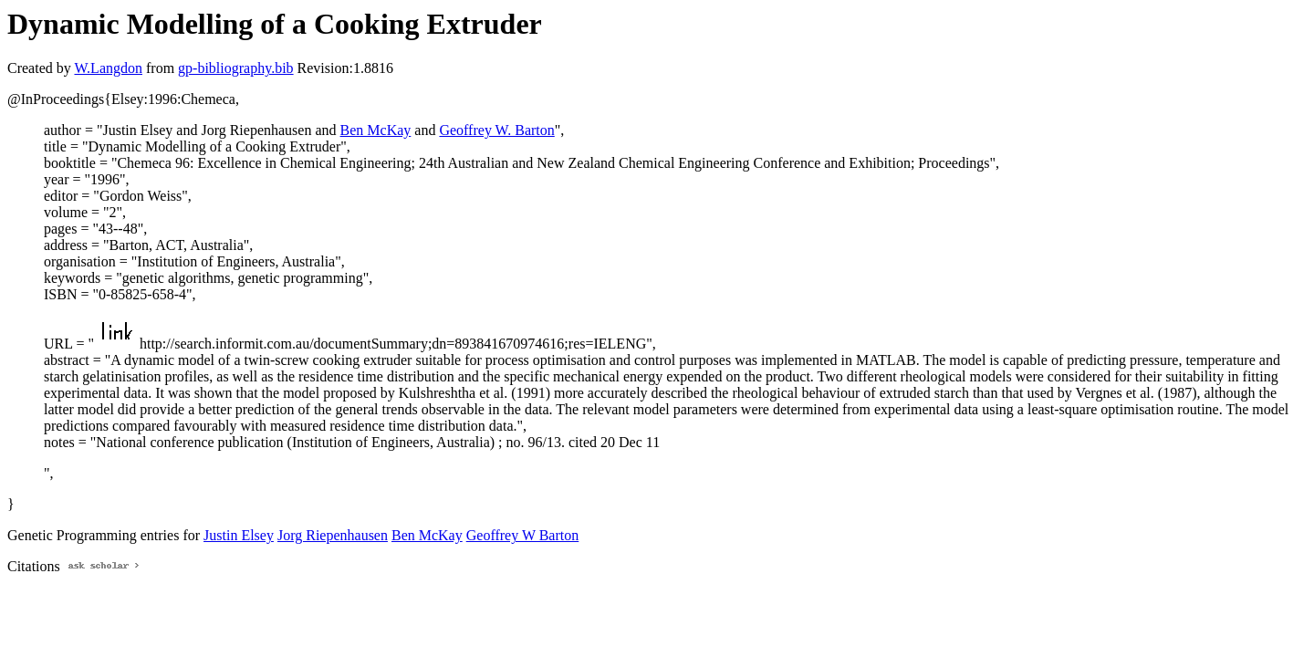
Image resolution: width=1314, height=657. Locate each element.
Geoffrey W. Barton (496, 130)
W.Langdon (108, 68)
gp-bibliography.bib (236, 68)
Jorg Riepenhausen (332, 535)
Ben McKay (376, 130)
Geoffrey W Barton (522, 535)
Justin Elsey (238, 535)
